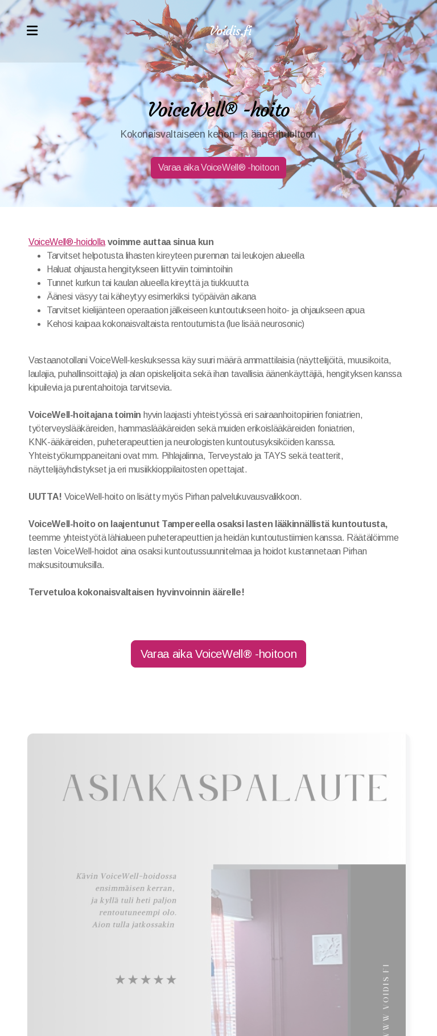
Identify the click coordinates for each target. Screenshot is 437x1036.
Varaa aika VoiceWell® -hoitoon (218, 167)
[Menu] (31, 31)
